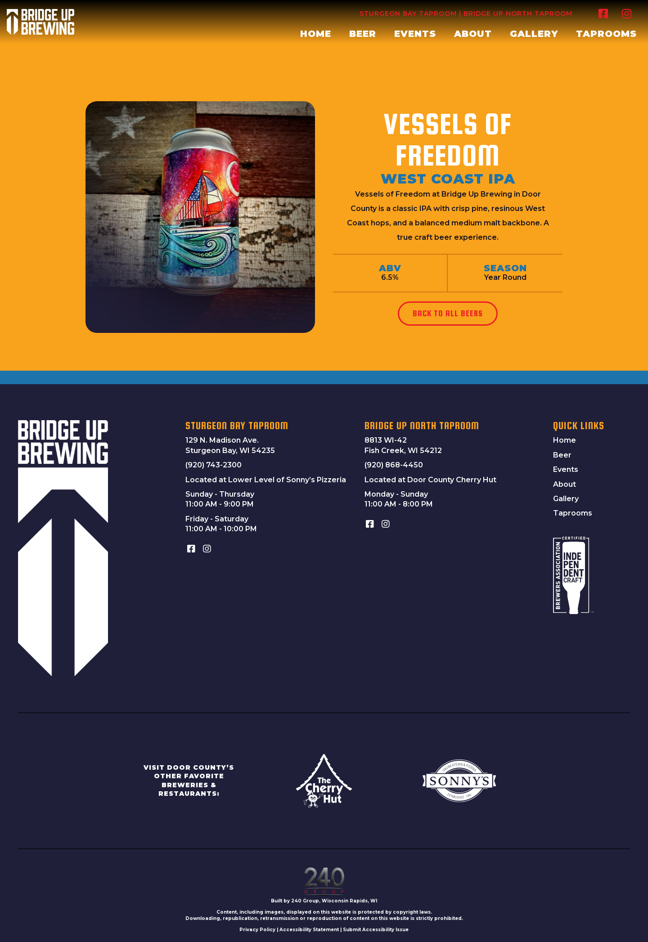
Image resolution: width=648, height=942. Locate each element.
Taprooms (572, 513)
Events (565, 469)
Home (564, 440)
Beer (562, 455)
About (564, 484)
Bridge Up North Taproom (518, 13)
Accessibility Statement (309, 930)
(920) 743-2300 (213, 465)
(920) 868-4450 (393, 465)
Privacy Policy (257, 930)
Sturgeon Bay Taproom (408, 13)
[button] (603, 13)
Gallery (566, 498)
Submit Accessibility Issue (376, 930)
